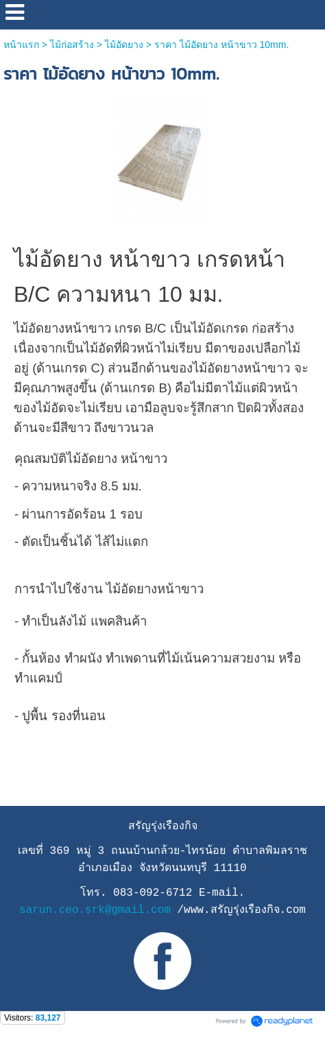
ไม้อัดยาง (124, 44)
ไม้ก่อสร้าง (72, 44)
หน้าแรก (21, 44)
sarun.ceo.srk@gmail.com (95, 910)
